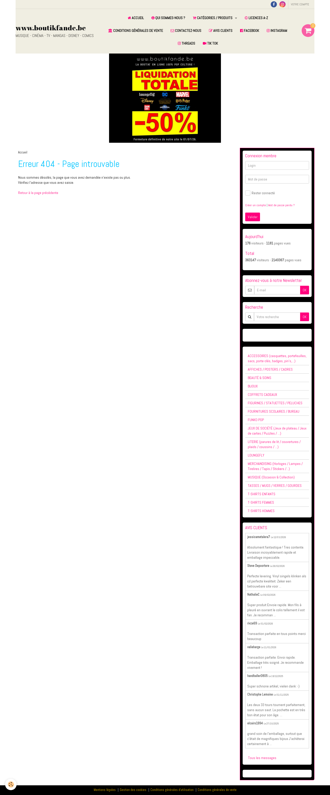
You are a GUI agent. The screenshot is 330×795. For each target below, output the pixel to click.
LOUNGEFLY (256, 455)
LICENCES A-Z (256, 18)
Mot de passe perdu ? (281, 205)
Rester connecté (260, 193)
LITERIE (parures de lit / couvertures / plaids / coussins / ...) (274, 444)
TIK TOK (210, 43)
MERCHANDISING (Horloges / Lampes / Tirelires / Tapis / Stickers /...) (275, 466)
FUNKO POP (256, 420)
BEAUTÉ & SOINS (259, 377)
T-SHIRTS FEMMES (261, 502)
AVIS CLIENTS (220, 30)
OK (305, 290)
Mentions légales (105, 790)
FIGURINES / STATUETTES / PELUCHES (275, 403)
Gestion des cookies (133, 790)
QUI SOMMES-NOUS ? (168, 18)
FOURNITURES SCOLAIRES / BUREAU (273, 411)
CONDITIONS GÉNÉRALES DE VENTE (135, 30)
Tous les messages (262, 757)
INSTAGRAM (277, 30)
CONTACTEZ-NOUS (186, 30)
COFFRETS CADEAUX (262, 394)
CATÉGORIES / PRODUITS (213, 18)
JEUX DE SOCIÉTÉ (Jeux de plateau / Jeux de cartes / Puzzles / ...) (277, 431)
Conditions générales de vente (217, 790)
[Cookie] (11, 784)
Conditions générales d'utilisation (172, 790)
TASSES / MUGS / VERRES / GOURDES (275, 485)
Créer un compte (255, 205)
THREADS (186, 43)
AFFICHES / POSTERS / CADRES (270, 369)
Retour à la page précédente (38, 192)
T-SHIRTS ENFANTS (261, 494)
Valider (252, 217)
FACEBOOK (249, 30)
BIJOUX (253, 386)
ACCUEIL (136, 18)
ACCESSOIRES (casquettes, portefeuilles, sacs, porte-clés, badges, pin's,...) (277, 358)
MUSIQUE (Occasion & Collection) (271, 477)
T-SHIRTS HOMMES (261, 511)
